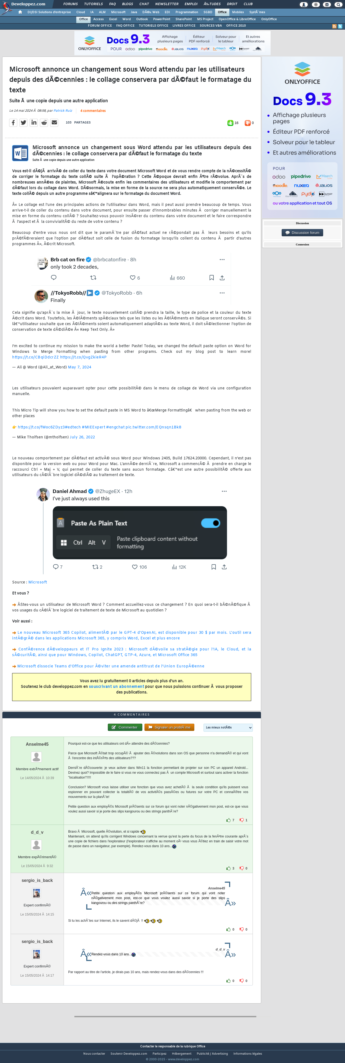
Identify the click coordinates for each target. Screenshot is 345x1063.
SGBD (207, 12)
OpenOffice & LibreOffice (237, 19)
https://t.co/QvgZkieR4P (83, 360)
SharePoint (183, 19)
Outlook (142, 19)
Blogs (127, 4)
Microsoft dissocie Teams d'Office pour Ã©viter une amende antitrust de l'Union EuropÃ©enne (110, 669)
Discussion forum (302, 233)
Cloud (80, 12)
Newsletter (167, 4)
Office (222, 12)
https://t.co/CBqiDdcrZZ (35, 360)
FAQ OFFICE (125, 26)
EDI (167, 12)
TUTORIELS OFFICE (153, 26)
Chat (144, 4)
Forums (70, 4)
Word (126, 19)
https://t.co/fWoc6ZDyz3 (41, 430)
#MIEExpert (93, 430)
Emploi (191, 4)
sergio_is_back (37, 890)
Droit (232, 4)
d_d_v (37, 842)
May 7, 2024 (79, 370)
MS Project (205, 19)
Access (98, 19)
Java (134, 12)
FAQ (112, 4)
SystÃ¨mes (257, 12)
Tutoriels (93, 4)
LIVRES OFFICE (183, 26)
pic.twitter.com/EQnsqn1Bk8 (153, 430)
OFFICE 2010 (236, 26)
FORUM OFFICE (100, 26)
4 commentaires (93, 114)
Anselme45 (37, 754)
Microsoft (118, 12)
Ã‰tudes (212, 4)
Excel (113, 19)
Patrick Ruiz (62, 114)
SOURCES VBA (211, 26)
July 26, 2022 (82, 440)
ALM (102, 12)
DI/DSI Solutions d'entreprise (49, 12)
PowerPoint (161, 19)
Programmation (186, 12)
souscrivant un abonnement (116, 690)
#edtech (73, 430)
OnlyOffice (269, 19)
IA (92, 12)
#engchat (115, 430)
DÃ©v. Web (150, 12)
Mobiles (238, 12)
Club (248, 4)
